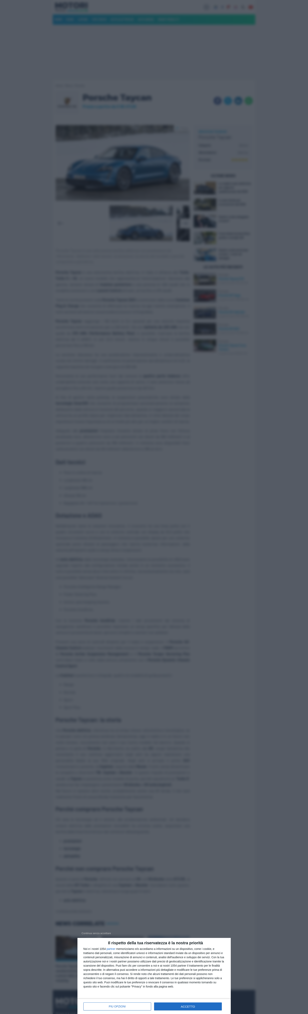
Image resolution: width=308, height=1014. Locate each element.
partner (111, 948)
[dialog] (154, 976)
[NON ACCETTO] (96, 933)
